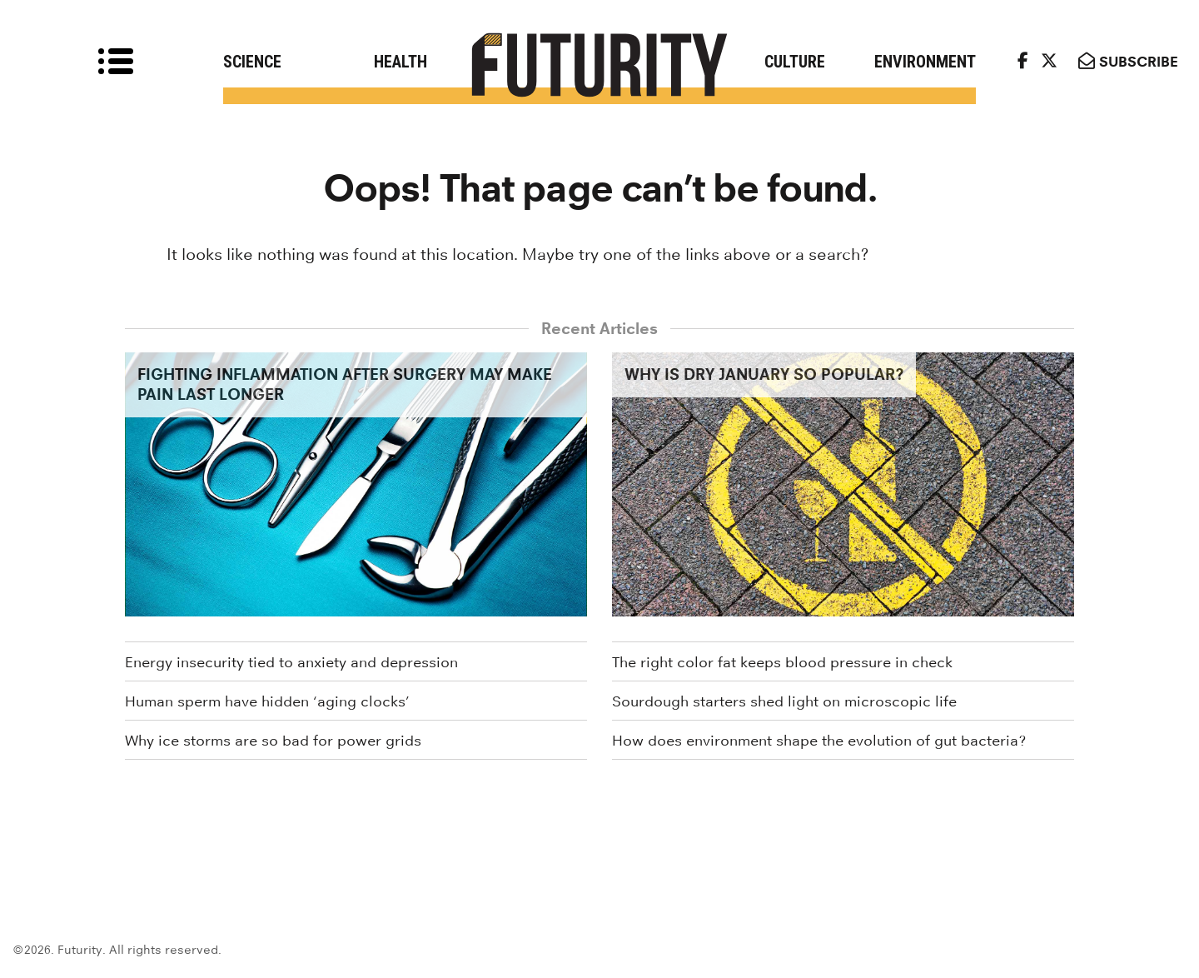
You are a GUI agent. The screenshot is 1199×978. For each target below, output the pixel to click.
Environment (925, 62)
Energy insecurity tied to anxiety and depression (291, 662)
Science (252, 62)
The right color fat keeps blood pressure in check (782, 662)
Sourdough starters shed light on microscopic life (784, 701)
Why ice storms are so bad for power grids (273, 740)
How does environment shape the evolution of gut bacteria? (819, 740)
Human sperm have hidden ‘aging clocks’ (267, 701)
